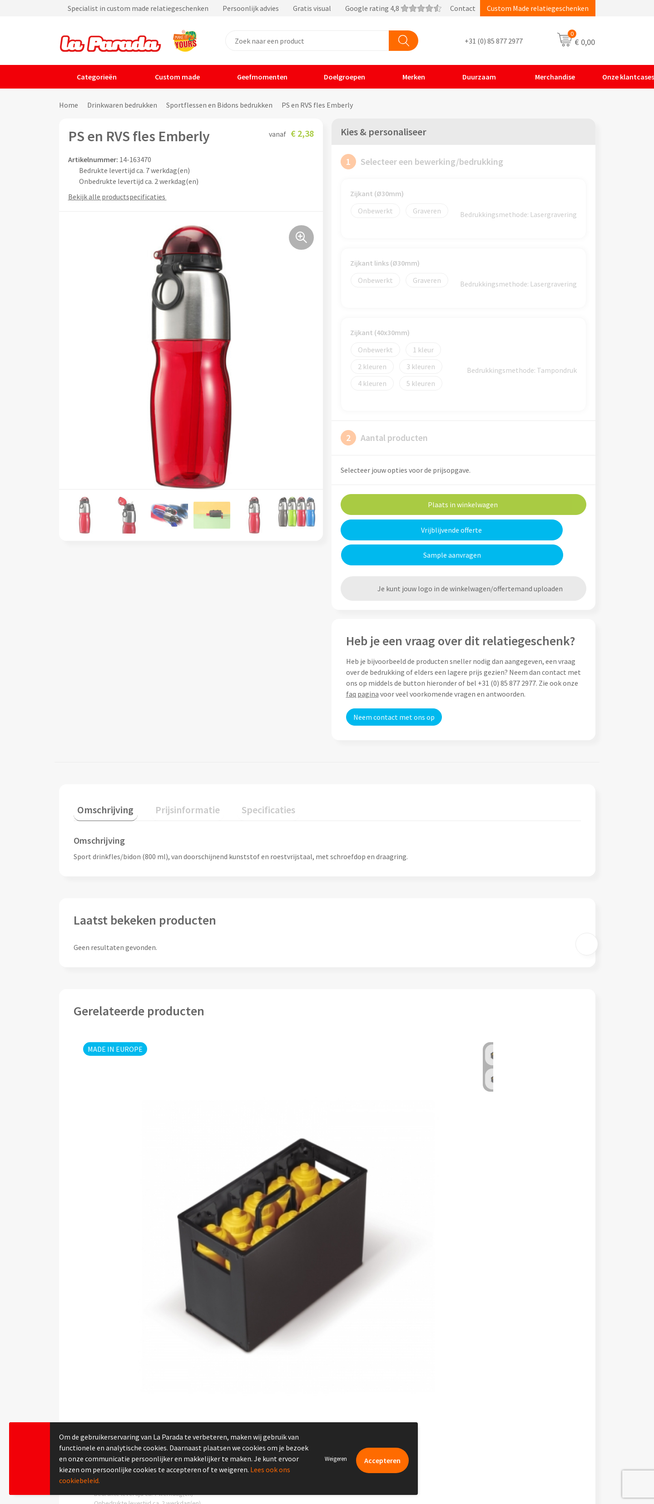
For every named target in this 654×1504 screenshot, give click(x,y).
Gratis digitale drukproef (376, 1363)
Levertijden (355, 1376)
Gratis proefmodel (367, 1349)
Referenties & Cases (236, 1349)
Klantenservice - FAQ (370, 1335)
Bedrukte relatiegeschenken (515, 1376)
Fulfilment (355, 1418)
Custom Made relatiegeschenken (538, 8)
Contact (463, 8)
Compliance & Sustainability (249, 1363)
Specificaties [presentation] (248, 780)
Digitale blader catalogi (508, 1390)
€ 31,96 (107, 1214)
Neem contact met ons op (394, 692)
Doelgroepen (339, 76)
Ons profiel (222, 1335)
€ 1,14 (484, 1214)
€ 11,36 (360, 1237)
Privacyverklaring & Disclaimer (252, 1390)
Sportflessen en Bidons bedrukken (219, 104)
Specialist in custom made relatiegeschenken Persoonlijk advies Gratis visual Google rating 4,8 (250, 8)
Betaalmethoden (365, 1404)
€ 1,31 (231, 1237)
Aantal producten (384, 437)
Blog (478, 1404)
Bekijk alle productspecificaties (119, 196)
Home (68, 104)
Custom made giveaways (509, 1335)
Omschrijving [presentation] (102, 780)
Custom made (171, 76)
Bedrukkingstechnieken (508, 1363)
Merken (408, 76)
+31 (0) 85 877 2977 (494, 40)
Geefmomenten (256, 76)
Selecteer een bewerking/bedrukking (422, 161)
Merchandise (548, 76)
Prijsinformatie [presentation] (176, 780)
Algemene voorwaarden (242, 1376)
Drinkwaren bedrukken (122, 104)
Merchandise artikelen (505, 1349)
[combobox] (307, 40)
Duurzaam (473, 76)
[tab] (102, 783)
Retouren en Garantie (372, 1390)
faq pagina (362, 668)
